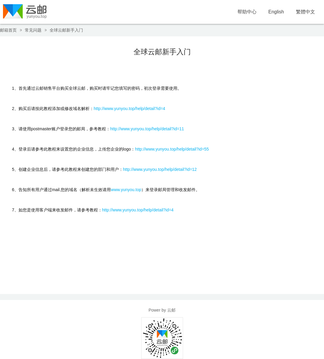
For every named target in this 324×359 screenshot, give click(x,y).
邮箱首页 (8, 30)
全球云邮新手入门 (66, 30)
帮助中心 (247, 11)
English (276, 11)
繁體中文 (305, 11)
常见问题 (33, 30)
